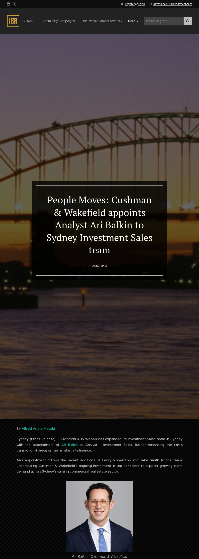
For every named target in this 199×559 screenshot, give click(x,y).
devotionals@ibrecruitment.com (172, 4)
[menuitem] (60, 21)
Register (130, 4)
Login (141, 4)
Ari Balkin (69, 445)
